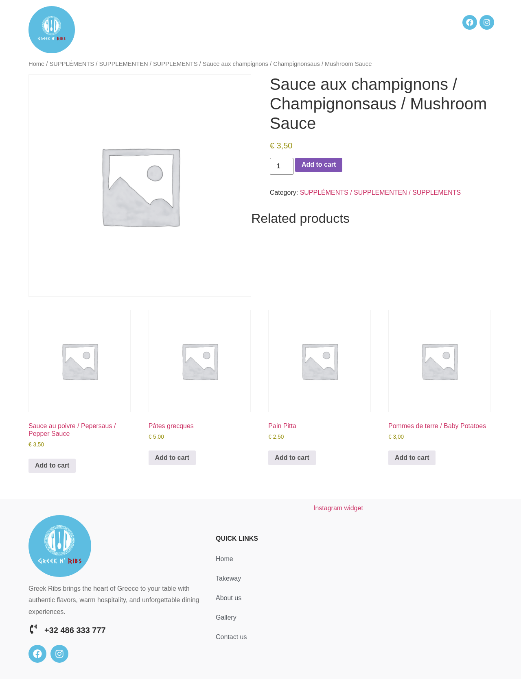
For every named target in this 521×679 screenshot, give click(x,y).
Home (183, 22)
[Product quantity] (281, 166)
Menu (290, 22)
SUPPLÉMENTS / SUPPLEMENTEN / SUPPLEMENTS (124, 64)
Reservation (220, 22)
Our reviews (393, 22)
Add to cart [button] (52, 465)
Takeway (260, 22)
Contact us (191, 36)
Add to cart (319, 164)
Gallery (355, 22)
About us (321, 22)
